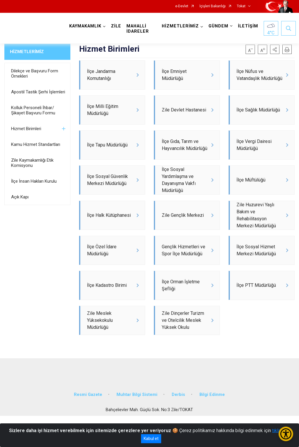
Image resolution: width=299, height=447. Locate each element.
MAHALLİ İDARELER (139, 29)
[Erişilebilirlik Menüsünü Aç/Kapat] (286, 434)
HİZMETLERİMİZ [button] (179, 26)
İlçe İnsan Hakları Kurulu (34, 181)
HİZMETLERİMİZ (27, 51)
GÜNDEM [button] (217, 26)
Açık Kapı (20, 197)
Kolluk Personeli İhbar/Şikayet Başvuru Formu (33, 110)
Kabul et (151, 438)
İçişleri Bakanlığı (212, 6)
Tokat (241, 6)
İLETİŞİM (247, 26)
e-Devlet (181, 6)
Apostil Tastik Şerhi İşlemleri (38, 92)
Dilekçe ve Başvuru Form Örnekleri (34, 73)
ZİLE (117, 26)
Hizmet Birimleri (26, 128)
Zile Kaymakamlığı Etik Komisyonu (32, 163)
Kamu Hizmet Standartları (35, 144)
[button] (274, 49)
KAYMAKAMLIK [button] (86, 26)
